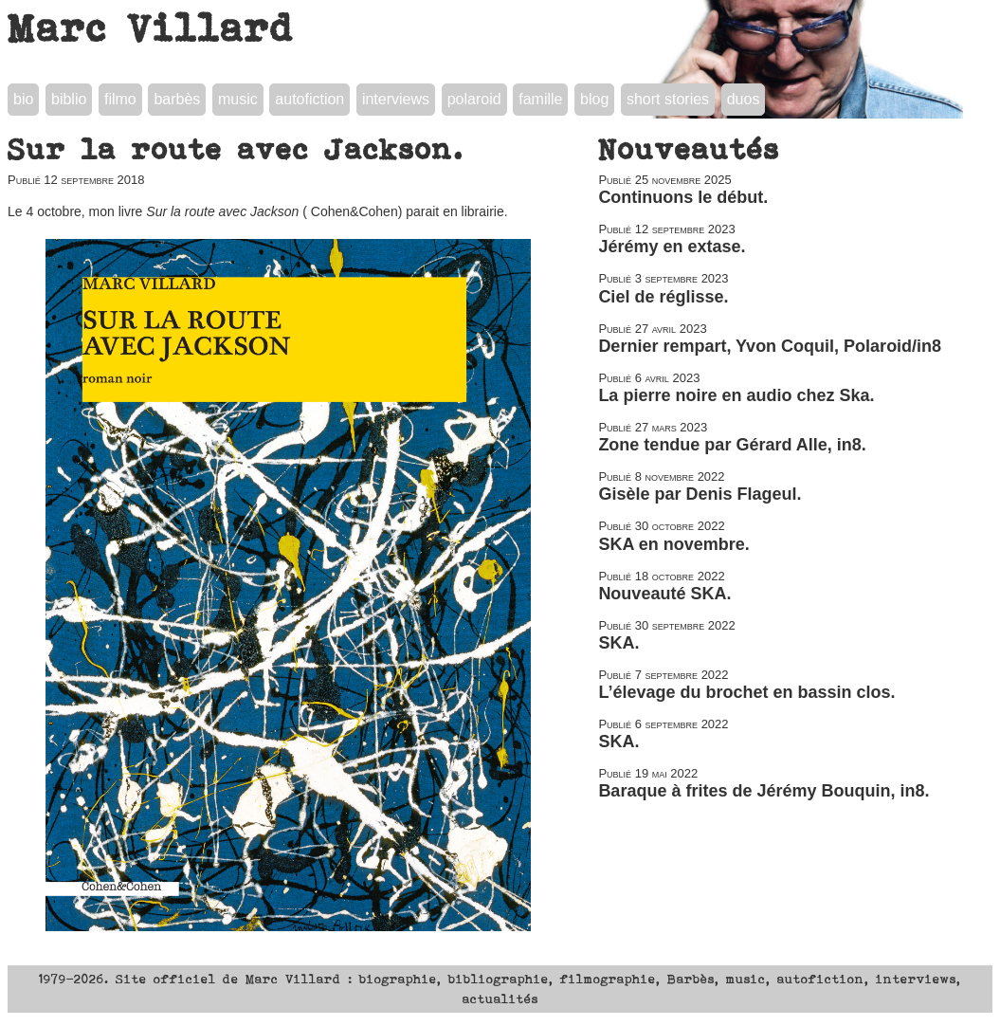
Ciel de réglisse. (663, 296)
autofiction (309, 99)
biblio (68, 99)
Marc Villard (151, 27)
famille (540, 99)
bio (23, 99)
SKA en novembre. (673, 544)
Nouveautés (689, 149)
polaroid (474, 99)
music (238, 99)
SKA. (618, 642)
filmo (120, 99)
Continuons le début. (683, 197)
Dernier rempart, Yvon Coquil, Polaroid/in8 (769, 346)
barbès (177, 99)
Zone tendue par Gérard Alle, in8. (731, 444)
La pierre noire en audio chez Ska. (736, 395)
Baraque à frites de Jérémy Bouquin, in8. (763, 790)
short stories (668, 99)
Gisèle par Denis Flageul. (699, 494)
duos (743, 99)
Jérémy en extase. (671, 246)
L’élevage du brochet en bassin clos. (746, 692)
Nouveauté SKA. (664, 593)
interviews (395, 99)
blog (594, 99)
